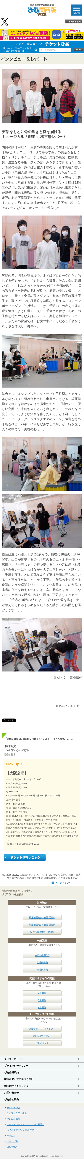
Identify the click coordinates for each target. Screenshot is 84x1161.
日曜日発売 (42, 969)
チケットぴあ (13, 1107)
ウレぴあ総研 (13, 1119)
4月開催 (42, 993)
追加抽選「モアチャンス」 (42, 1029)
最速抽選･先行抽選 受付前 (42, 924)
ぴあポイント (42, 1043)
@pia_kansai (5, 21)
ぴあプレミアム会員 (17, 1113)
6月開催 (42, 1007)
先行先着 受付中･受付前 (42, 931)
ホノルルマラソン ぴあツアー (21, 1130)
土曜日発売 (42, 962)
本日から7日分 (42, 955)
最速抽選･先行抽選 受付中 (42, 917)
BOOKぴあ (12, 1147)
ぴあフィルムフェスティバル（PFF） (25, 1124)
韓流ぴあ (11, 1135)
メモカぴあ (12, 1141)
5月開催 (42, 1000)
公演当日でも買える (42, 1036)
